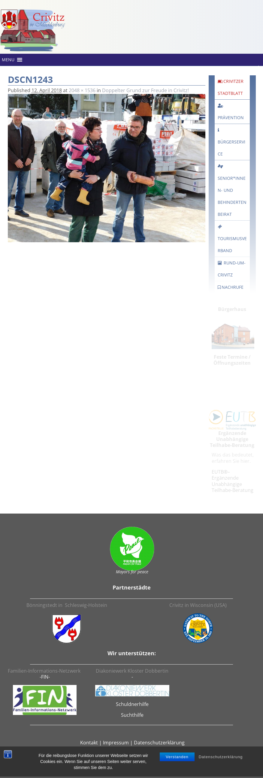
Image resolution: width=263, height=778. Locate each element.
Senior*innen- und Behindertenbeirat (232, 190)
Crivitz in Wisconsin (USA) (198, 605)
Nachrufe (230, 287)
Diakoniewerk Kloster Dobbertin (132, 671)
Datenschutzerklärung (221, 758)
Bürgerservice (231, 148)
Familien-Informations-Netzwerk (45, 671)
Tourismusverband (232, 239)
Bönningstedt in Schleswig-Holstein (66, 605)
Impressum (116, 742)
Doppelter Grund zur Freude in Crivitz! (145, 90)
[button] (8, 60)
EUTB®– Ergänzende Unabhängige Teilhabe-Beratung (232, 481)
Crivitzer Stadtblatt (230, 87)
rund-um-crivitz (232, 269)
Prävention (231, 117)
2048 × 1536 (82, 90)
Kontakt (89, 742)
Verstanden (177, 758)
